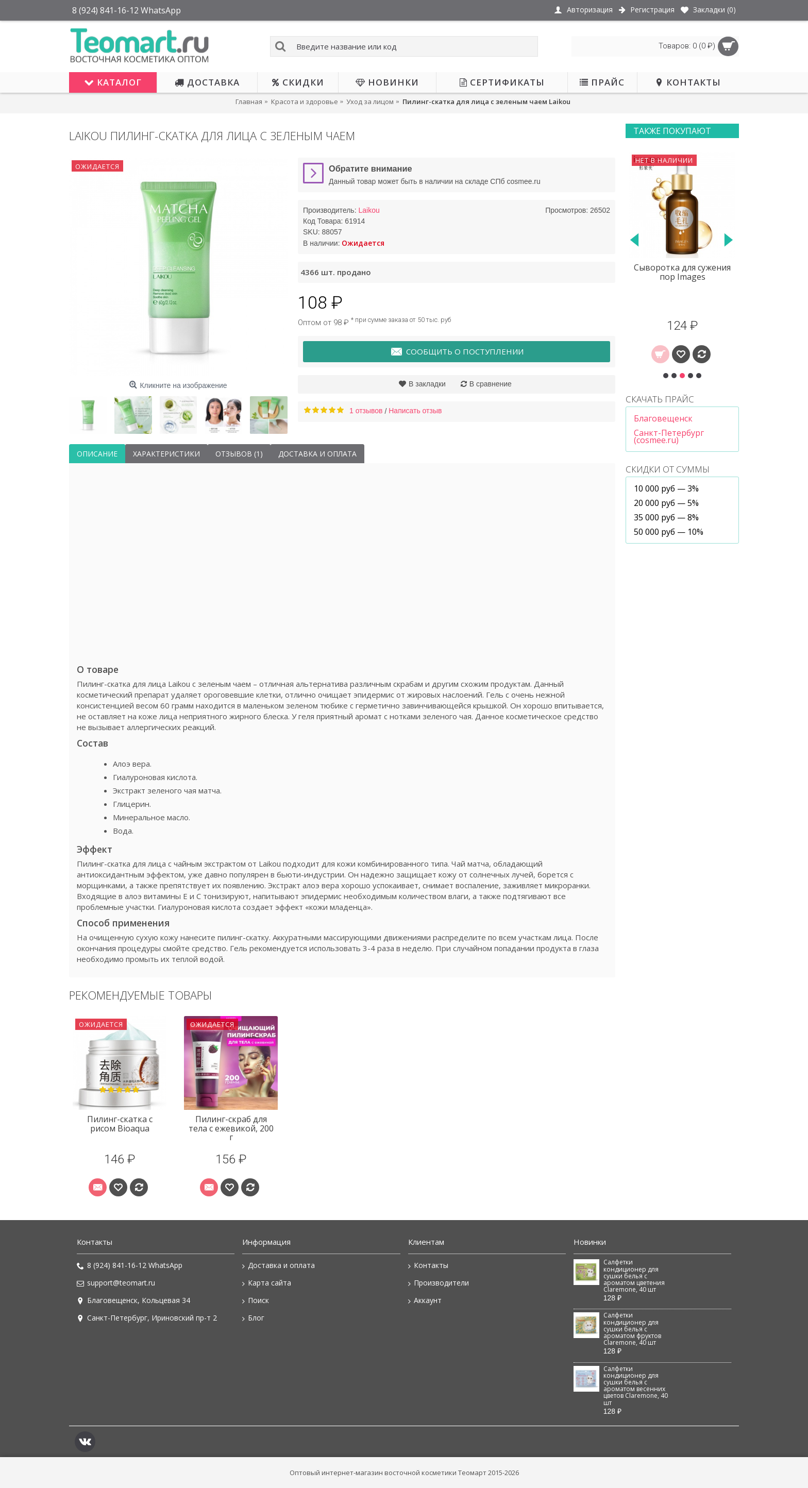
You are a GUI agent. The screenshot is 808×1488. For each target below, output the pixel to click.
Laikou (368, 210)
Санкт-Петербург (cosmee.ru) (669, 436)
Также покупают (672, 131)
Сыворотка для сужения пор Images (682, 272)
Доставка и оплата (317, 454)
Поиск (255, 1300)
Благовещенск (663, 418)
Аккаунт (425, 1300)
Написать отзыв (415, 411)
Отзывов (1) (239, 454)
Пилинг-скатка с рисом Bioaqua (120, 1123)
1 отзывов (366, 411)
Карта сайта (266, 1283)
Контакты (428, 1265)
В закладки (427, 384)
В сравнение (490, 384)
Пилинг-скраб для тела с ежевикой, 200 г (231, 1128)
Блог (253, 1318)
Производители (438, 1283)
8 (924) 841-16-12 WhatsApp (129, 1265)
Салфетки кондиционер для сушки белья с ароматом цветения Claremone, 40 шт (634, 1276)
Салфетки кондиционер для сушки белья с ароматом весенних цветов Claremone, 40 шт (635, 1386)
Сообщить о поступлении (457, 352)
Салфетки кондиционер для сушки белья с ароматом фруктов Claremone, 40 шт (632, 1329)
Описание (97, 454)
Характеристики (166, 454)
